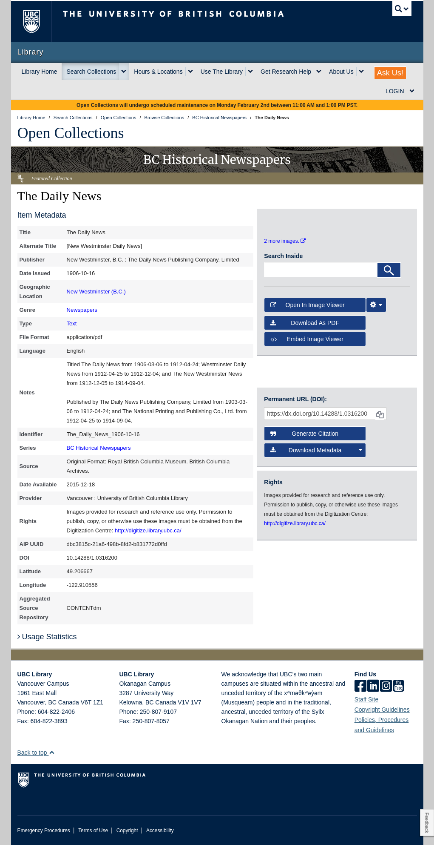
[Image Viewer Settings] (376, 305)
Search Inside (283, 256)
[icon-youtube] (398, 686)
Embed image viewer (306, 339)
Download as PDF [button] (304, 322)
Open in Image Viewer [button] (307, 305)
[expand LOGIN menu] (412, 91)
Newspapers (82, 310)
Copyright (127, 831)
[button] (51, 752)
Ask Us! (390, 73)
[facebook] (360, 686)
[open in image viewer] (282, 221)
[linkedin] (373, 686)
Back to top (36, 752)
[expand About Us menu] (361, 71)
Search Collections (91, 71)
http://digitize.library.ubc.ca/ (148, 530)
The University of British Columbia (37, 21)
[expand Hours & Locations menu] (190, 71)
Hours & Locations (158, 71)
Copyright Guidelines (382, 709)
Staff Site (367, 699)
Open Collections (70, 132)
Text (72, 323)
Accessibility (160, 831)
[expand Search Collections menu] (124, 71)
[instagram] (386, 686)
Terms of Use (93, 831)
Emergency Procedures (43, 831)
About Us (341, 71)
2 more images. (285, 241)
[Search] (389, 270)
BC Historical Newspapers (99, 448)
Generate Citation (304, 433)
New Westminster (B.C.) (96, 291)
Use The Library (222, 71)
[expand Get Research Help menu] (319, 71)
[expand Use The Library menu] (250, 71)
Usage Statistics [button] (47, 636)
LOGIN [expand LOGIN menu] (395, 91)
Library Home (39, 71)
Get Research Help (286, 71)
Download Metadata (316, 450)
